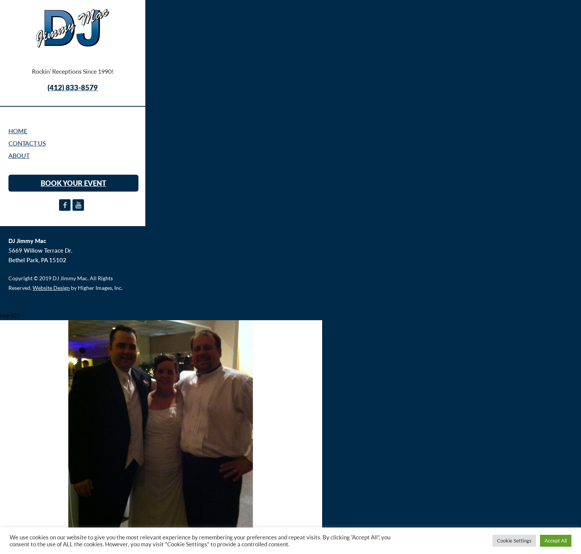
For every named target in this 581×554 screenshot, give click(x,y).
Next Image (13, 306)
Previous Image (18, 297)
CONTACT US (27, 143)
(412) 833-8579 (73, 87)
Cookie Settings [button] (514, 540)
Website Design (51, 287)
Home (17, 131)
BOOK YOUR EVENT (73, 183)
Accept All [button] (556, 540)
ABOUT (19, 155)
